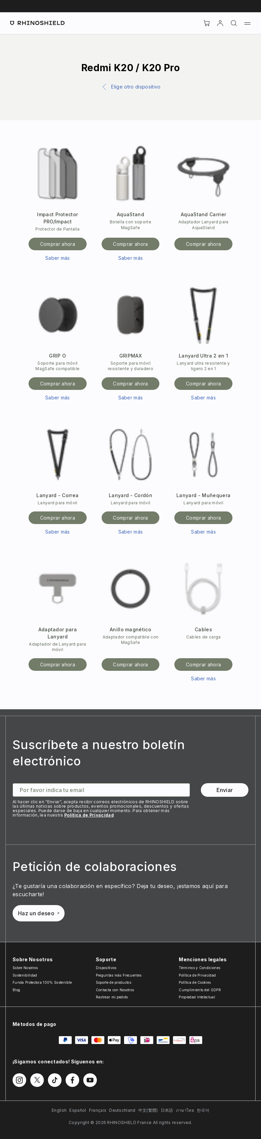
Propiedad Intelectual (197, 997)
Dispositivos (106, 968)
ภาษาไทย (185, 1110)
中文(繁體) (148, 1110)
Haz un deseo (38, 913)
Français (98, 1110)
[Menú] (247, 23)
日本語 (167, 1110)
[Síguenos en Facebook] (72, 1080)
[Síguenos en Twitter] (37, 1080)
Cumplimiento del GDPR (200, 990)
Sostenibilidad (25, 975)
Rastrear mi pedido (112, 997)
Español (77, 1110)
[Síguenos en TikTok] (55, 1080)
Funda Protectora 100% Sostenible (42, 982)
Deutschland (122, 1110)
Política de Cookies (195, 982)
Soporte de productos (113, 982)
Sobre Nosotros (25, 968)
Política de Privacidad (89, 815)
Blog (16, 990)
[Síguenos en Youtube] (90, 1080)
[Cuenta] (220, 23)
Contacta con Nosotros (115, 990)
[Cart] (206, 23)
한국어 (203, 1110)
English (59, 1110)
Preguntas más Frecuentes (119, 975)
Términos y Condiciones (199, 968)
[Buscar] (233, 23)
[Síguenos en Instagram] (19, 1080)
